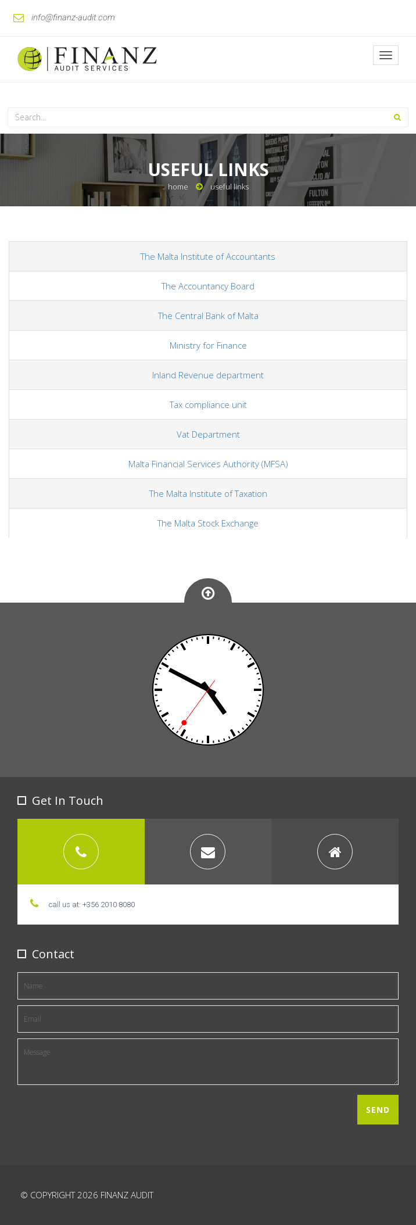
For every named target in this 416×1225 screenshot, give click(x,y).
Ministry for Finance (208, 345)
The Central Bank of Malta (208, 315)
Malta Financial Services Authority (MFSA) (208, 464)
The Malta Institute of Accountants (208, 256)
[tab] (81, 851)
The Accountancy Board (208, 286)
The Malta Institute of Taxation (208, 493)
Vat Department (208, 434)
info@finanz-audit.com (64, 17)
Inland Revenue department (208, 375)
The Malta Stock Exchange (208, 523)
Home (178, 186)
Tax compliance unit (208, 404)
